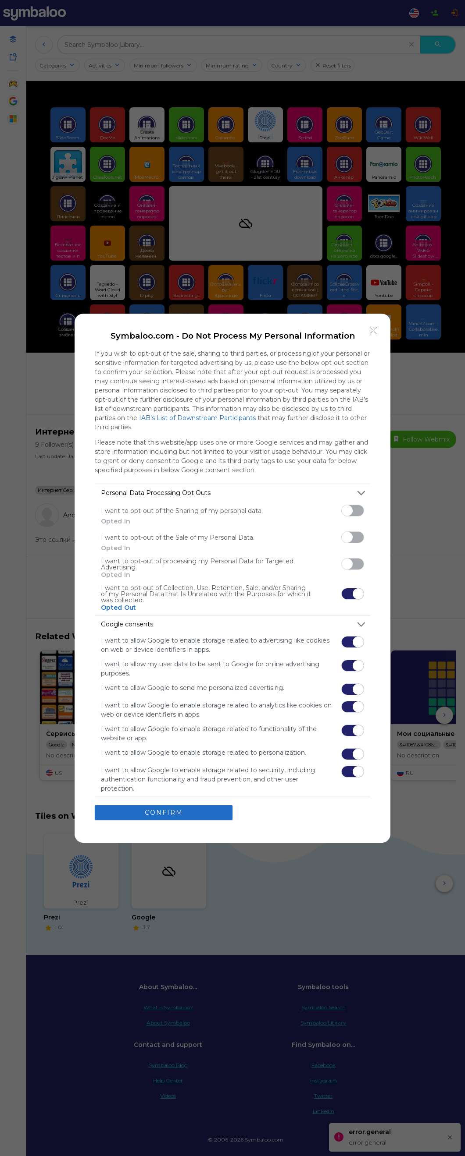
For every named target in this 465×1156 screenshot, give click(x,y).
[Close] (373, 330)
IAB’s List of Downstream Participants (197, 418)
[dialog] (232, 578)
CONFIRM (164, 813)
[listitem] (232, 493)
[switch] (352, 510)
